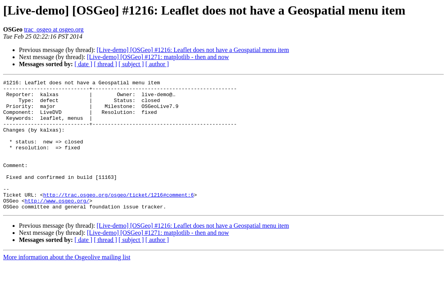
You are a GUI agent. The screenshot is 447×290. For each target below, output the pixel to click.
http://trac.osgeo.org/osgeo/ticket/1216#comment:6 (118, 218)
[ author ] (157, 64)
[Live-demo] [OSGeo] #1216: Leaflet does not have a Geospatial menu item (193, 49)
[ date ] (83, 64)
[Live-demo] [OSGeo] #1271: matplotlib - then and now (158, 57)
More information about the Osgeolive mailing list (66, 283)
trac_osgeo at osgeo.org (54, 29)
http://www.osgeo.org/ (57, 225)
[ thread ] (105, 64)
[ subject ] (131, 64)
